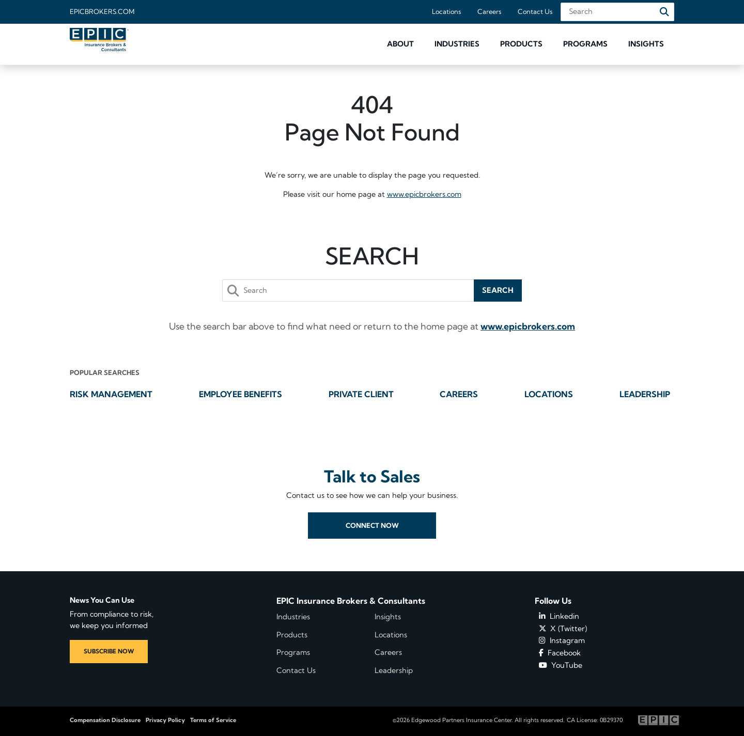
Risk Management (111, 394)
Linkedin (559, 616)
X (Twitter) (563, 628)
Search (498, 290)
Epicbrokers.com (102, 11)
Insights (388, 616)
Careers (489, 11)
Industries (293, 616)
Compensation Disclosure (105, 720)
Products (291, 634)
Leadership (644, 394)
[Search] (664, 12)
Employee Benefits (240, 394)
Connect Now (372, 544)
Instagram (562, 640)
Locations (446, 11)
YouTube (560, 665)
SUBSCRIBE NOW (109, 651)
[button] (400, 44)
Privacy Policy (165, 720)
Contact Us (535, 11)
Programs (293, 652)
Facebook (560, 652)
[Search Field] (617, 12)
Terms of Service (213, 720)
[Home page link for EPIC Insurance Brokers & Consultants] (99, 39)
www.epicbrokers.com (424, 194)
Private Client (361, 394)
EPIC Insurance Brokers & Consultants (350, 601)
